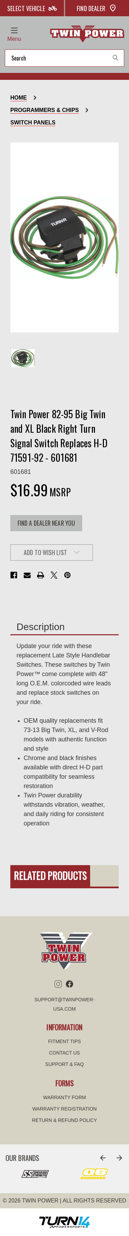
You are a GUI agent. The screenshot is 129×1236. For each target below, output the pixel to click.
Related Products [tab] (50, 876)
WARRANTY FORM (64, 1097)
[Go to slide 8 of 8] (103, 1158)
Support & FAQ (64, 1064)
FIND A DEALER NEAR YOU (46, 522)
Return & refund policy (64, 1120)
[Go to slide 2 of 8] (119, 1158)
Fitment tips (64, 1041)
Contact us (64, 1053)
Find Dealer (97, 8)
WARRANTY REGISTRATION (64, 1109)
